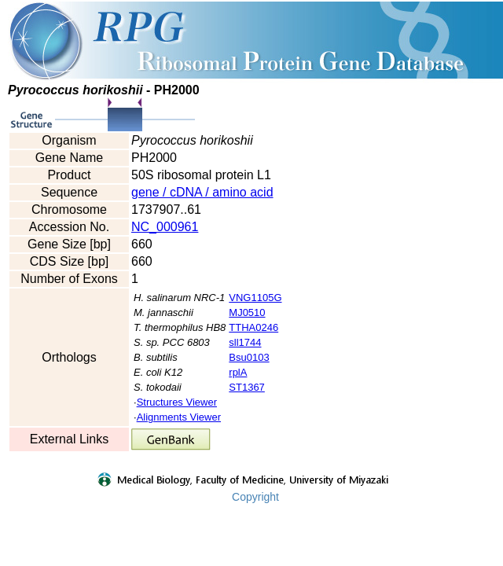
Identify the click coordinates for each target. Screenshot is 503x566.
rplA (238, 372)
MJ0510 (247, 312)
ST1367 (247, 387)
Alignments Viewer (179, 417)
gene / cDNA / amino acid (202, 192)
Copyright (255, 497)
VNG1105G (255, 297)
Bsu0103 (249, 357)
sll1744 (245, 342)
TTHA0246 (253, 327)
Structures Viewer (177, 402)
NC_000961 (164, 226)
